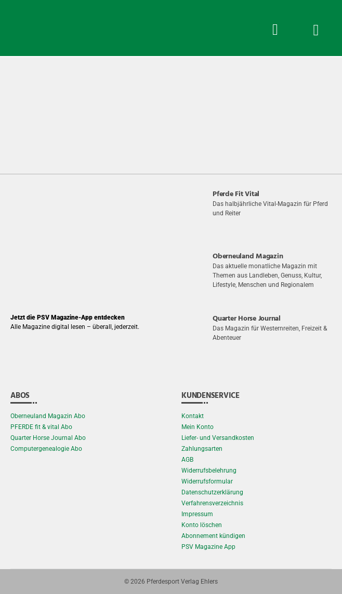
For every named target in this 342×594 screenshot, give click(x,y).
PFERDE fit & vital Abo (41, 427)
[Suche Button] (274, 28)
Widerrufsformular (207, 481)
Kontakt (192, 416)
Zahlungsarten (201, 448)
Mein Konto (197, 427)
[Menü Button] (316, 28)
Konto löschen (201, 525)
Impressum (197, 514)
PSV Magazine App (208, 546)
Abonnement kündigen (213, 536)
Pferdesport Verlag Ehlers (182, 581)
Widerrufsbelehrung (208, 470)
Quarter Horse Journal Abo (48, 437)
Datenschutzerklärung (212, 492)
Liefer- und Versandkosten (217, 437)
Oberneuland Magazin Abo (47, 416)
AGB (187, 459)
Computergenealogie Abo (46, 448)
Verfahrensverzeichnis (212, 503)
